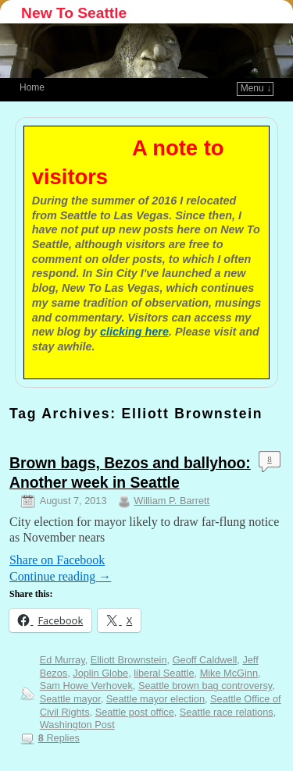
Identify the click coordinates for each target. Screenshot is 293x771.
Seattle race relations (226, 712)
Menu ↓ (256, 88)
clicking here (134, 331)
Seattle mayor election (155, 699)
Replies (59, 738)
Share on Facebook (57, 560)
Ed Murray (62, 660)
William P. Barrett (171, 500)
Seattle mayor (70, 699)
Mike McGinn (229, 673)
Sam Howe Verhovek (86, 685)
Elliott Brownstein (129, 660)
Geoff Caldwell (205, 660)
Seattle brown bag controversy (205, 685)
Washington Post (77, 724)
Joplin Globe (100, 673)
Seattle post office (134, 712)
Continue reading (60, 576)
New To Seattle (74, 13)
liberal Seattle (164, 673)
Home (32, 87)
